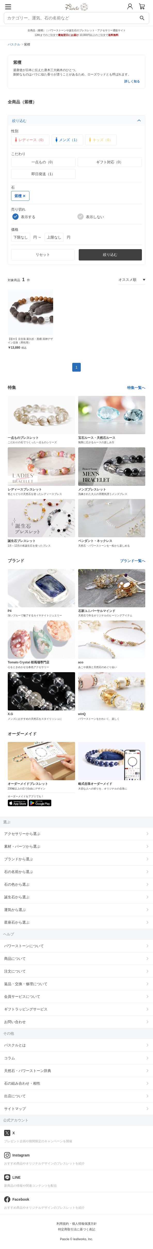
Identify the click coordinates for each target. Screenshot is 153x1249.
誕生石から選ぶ (16, 897)
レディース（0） (29, 139)
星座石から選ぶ (16, 922)
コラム (9, 1058)
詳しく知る (132, 81)
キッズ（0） (100, 139)
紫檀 (19, 196)
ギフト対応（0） (110, 162)
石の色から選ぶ (16, 884)
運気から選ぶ (15, 910)
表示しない (90, 216)
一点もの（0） (43, 162)
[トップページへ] (76, 12)
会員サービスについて (22, 996)
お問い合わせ (15, 1022)
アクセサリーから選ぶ (22, 834)
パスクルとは (15, 1045)
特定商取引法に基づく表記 (76, 1229)
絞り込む (76, 121)
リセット (43, 254)
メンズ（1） (66, 139)
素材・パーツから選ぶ (22, 846)
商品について (15, 958)
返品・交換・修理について (25, 984)
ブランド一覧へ (132, 561)
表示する (23, 216)
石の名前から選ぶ (18, 872)
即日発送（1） (43, 174)
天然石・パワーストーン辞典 (27, 1071)
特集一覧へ (136, 388)
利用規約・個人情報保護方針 (77, 1223)
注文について (15, 971)
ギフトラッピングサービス (25, 1009)
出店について (15, 1096)
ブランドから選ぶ (18, 859)
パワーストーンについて (24, 946)
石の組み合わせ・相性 (22, 1083)
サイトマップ (15, 1109)
